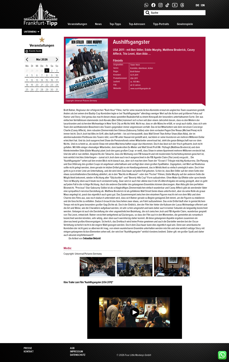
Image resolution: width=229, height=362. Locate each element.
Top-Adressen (137, 24)
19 (32, 85)
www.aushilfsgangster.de (140, 88)
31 (57, 89)
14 (42, 80)
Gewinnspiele (185, 24)
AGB (72, 348)
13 (37, 80)
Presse (28, 348)
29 (46, 89)
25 (27, 89)
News (98, 24)
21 (42, 85)
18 (27, 85)
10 (57, 75)
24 (56, 85)
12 (32, 80)
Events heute (35, 50)
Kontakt (28, 351)
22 (46, 85)
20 (37, 85)
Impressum (76, 351)
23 (51, 85)
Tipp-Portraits (161, 24)
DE (197, 5)
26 (32, 89)
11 (27, 80)
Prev (83, 266)
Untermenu (30, 31)
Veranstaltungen (77, 24)
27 (37, 89)
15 (47, 80)
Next (186, 266)
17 (57, 80)
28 (41, 89)
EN (203, 5)
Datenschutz (77, 355)
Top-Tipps (115, 24)
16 (52, 80)
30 (51, 89)
